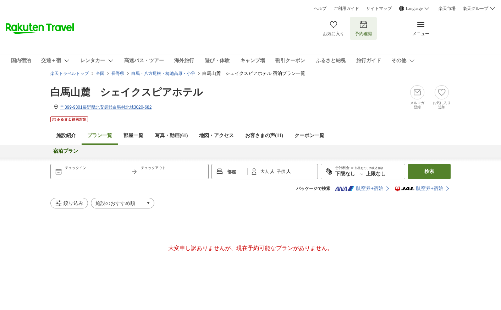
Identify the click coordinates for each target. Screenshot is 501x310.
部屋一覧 (133, 135)
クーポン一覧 (309, 135)
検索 (429, 171)
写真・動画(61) (171, 135)
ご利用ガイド (346, 8)
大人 (265, 171)
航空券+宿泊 (359, 188)
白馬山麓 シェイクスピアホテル (126, 92)
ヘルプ (320, 8)
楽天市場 (447, 8)
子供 (281, 171)
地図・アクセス (216, 135)
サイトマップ (379, 8)
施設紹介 (66, 135)
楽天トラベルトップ (69, 73)
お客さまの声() (264, 135)
